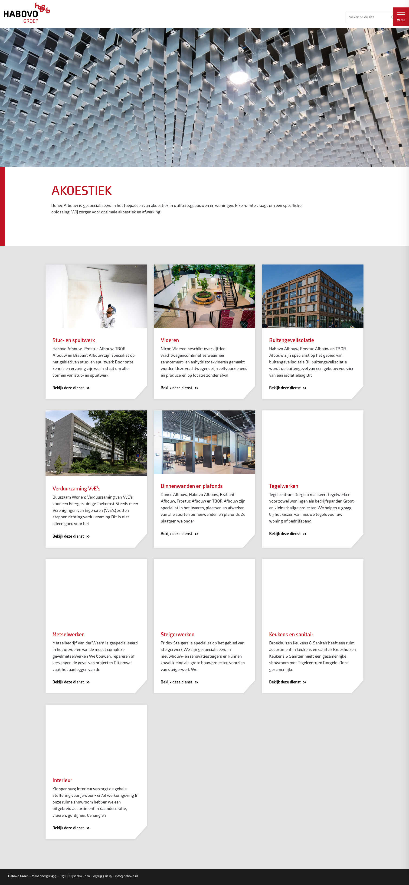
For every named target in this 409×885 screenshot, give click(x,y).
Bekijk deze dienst (72, 388)
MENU (401, 17)
